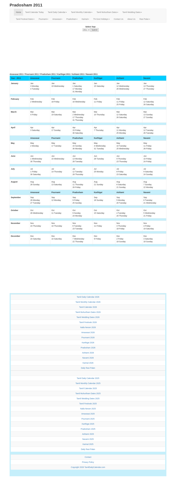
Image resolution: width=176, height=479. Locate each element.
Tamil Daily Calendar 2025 (88, 378)
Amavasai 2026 (88, 332)
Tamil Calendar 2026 (88, 307)
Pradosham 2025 (88, 429)
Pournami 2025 (88, 419)
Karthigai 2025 (88, 424)
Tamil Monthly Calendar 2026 (87, 302)
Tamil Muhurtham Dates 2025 (88, 393)
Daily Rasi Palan (88, 368)
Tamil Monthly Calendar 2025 (87, 383)
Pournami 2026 (88, 337)
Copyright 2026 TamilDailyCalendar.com (88, 467)
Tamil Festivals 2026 (88, 322)
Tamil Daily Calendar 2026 (88, 297)
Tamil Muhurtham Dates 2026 (88, 312)
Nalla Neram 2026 (88, 327)
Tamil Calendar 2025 (88, 388)
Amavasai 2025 (88, 414)
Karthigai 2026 (88, 342)
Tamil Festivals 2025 (88, 404)
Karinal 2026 (88, 363)
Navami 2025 (88, 439)
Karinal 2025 (88, 444)
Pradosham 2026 (88, 348)
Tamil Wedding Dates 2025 (87, 398)
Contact (88, 457)
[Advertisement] (88, 51)
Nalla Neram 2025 (88, 409)
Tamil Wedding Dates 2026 (87, 317)
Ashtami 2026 (88, 353)
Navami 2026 (88, 358)
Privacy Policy (88, 462)
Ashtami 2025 (88, 434)
